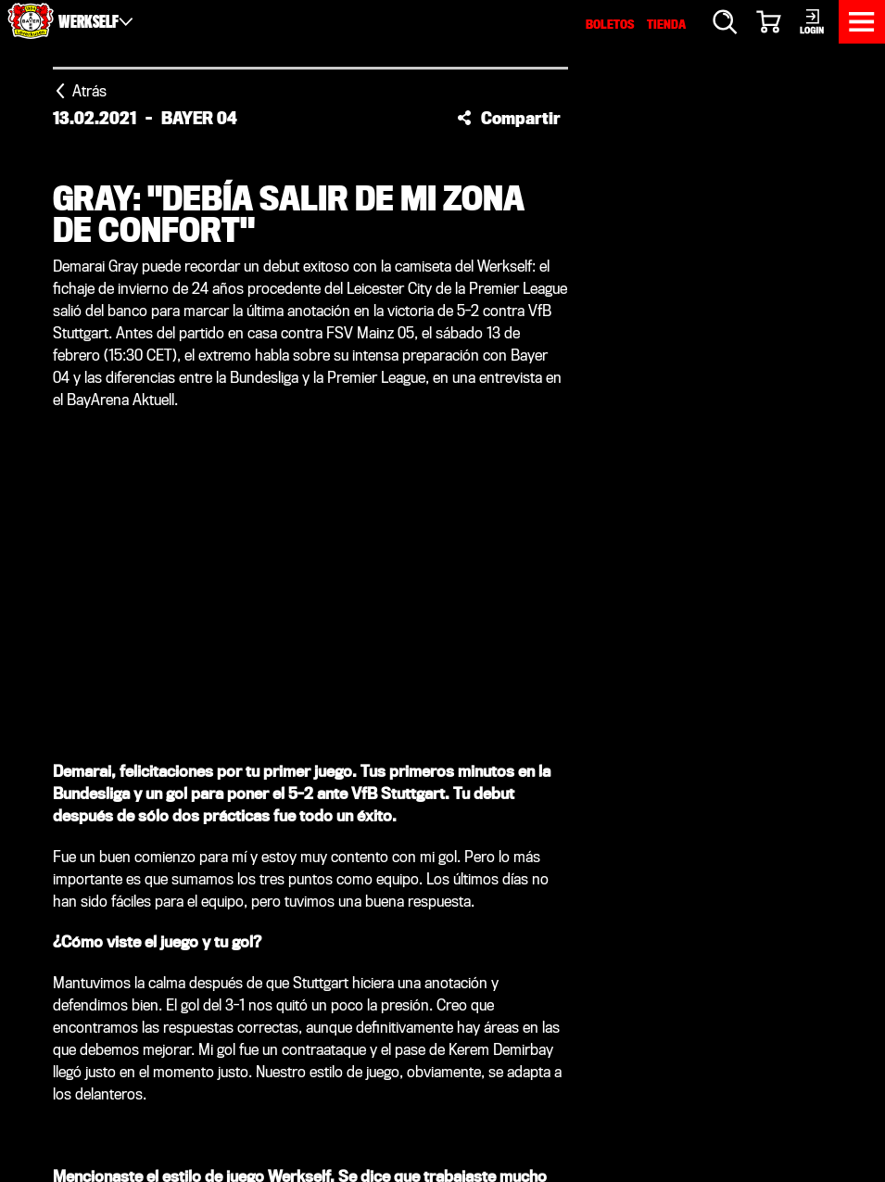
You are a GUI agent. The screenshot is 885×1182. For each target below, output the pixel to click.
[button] (508, 117)
